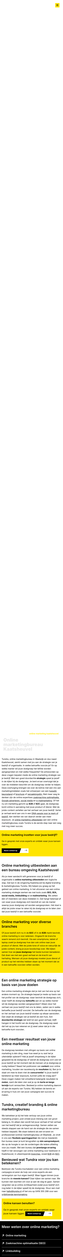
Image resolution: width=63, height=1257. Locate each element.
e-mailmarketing (44, 801)
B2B (50, 1154)
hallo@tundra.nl (14, 1191)
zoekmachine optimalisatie (46, 797)
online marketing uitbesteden (29, 820)
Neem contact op (10, 851)
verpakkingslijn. (35, 794)
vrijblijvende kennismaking (14, 1194)
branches (35, 1154)
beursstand (7, 794)
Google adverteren (11, 801)
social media (27, 801)
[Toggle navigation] (57, 5)
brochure (20, 794)
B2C (57, 1154)
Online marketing (19, 734)
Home (6, 734)
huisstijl (52, 791)
